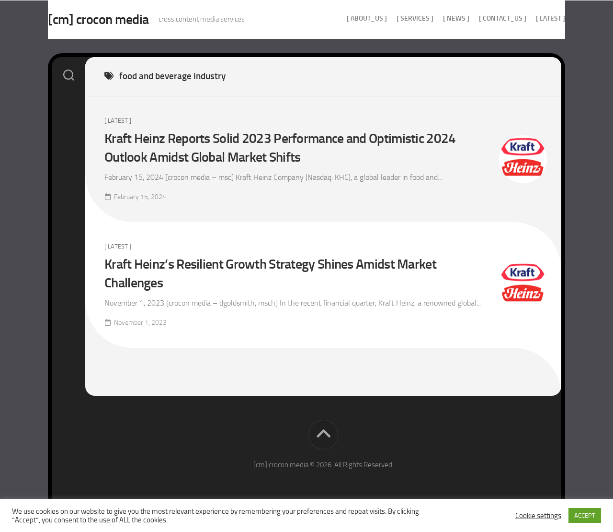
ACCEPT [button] (584, 515)
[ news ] (437, 18)
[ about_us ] (348, 18)
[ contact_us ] (483, 18)
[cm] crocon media (117, 19)
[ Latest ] (531, 18)
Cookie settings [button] (538, 515)
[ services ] (395, 18)
